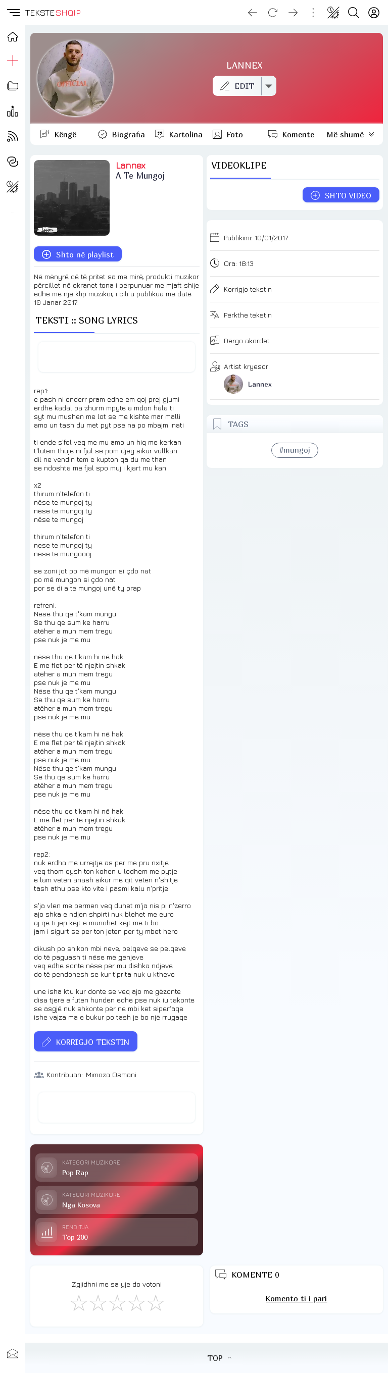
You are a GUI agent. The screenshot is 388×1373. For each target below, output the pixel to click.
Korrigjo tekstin (248, 289)
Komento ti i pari (296, 1298)
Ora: (239, 263)
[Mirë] (116, 1302)
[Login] (374, 13)
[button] (12, 12)
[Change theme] (333, 13)
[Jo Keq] (97, 1302)
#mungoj (294, 449)
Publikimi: (256, 237)
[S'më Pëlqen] (78, 1302)
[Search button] (354, 13)
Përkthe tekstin (248, 314)
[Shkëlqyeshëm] (155, 1302)
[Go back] (253, 13)
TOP (219, 1357)
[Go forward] (293, 13)
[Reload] (273, 13)
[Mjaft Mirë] (136, 1302)
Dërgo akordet (247, 340)
